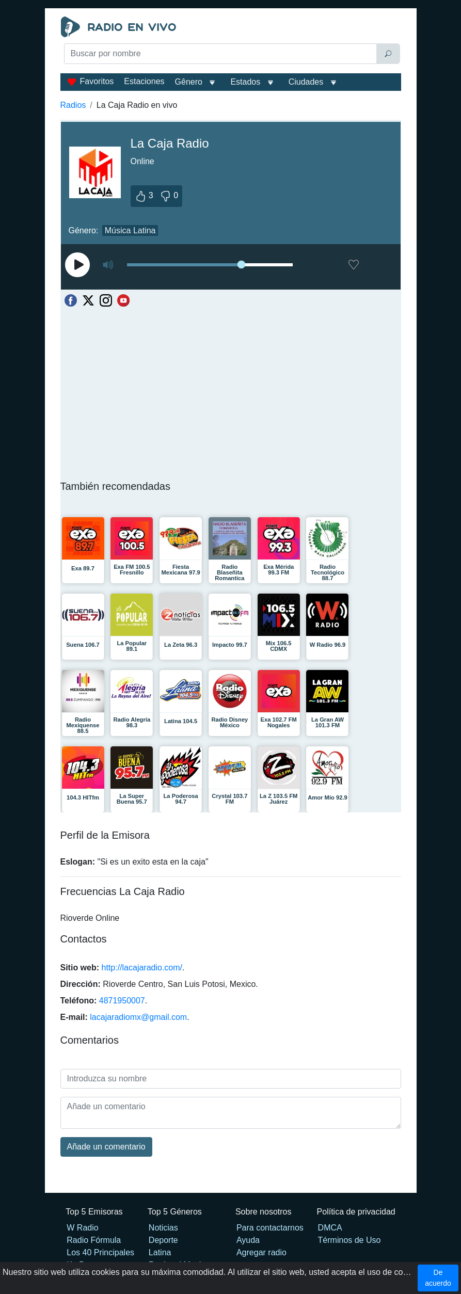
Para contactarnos (270, 1227)
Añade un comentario (106, 1146)
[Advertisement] (230, 91)
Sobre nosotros (263, 1211)
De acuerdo (438, 1277)
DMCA (330, 1227)
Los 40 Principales (100, 1252)
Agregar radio (261, 1252)
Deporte (163, 1240)
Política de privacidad (356, 1211)
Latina (160, 1252)
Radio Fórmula (94, 1240)
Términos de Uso (349, 1240)
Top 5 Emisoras (94, 1211)
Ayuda (248, 1240)
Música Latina (130, 230)
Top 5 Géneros (175, 1211)
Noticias (163, 1227)
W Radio (82, 1227)
